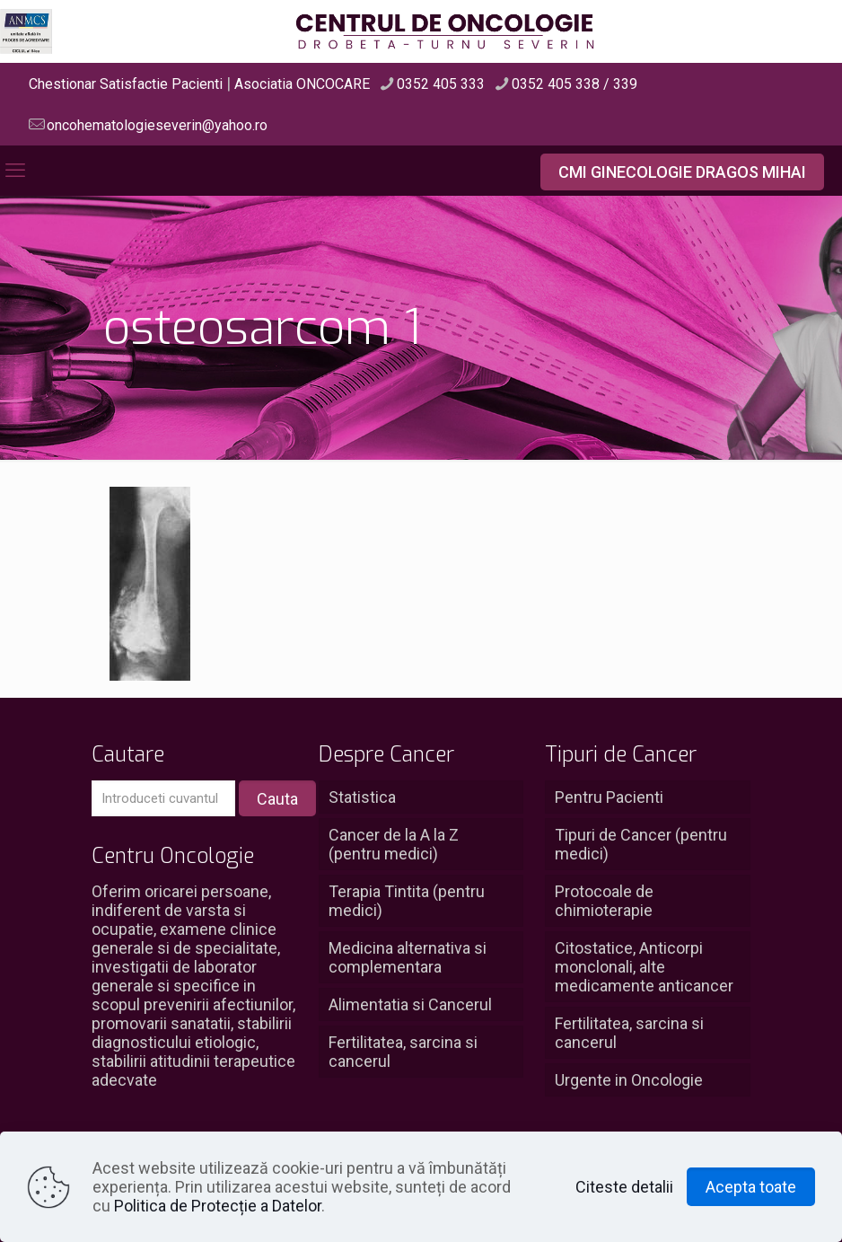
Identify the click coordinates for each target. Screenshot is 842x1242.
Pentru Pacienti (609, 797)
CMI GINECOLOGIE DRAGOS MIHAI (682, 172)
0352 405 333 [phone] (441, 83)
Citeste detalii (624, 1186)
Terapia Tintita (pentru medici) (407, 901)
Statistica (362, 797)
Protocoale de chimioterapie (604, 901)
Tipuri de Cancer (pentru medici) (641, 844)
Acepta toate (751, 1186)
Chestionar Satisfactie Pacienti (126, 83)
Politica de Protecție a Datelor (217, 1205)
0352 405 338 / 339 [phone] (574, 83)
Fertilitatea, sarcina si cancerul (403, 1051)
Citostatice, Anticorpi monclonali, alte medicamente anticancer (644, 966)
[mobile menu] (15, 170)
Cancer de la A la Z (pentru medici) (394, 844)
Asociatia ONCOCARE (302, 83)
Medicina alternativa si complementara (408, 957)
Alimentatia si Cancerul (410, 1004)
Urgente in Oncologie (629, 1079)
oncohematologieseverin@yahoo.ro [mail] (157, 125)
